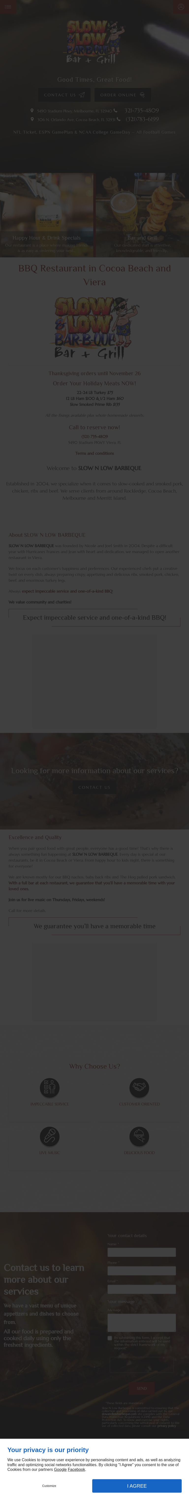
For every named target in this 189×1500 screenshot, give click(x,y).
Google (60, 1469)
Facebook (76, 1469)
